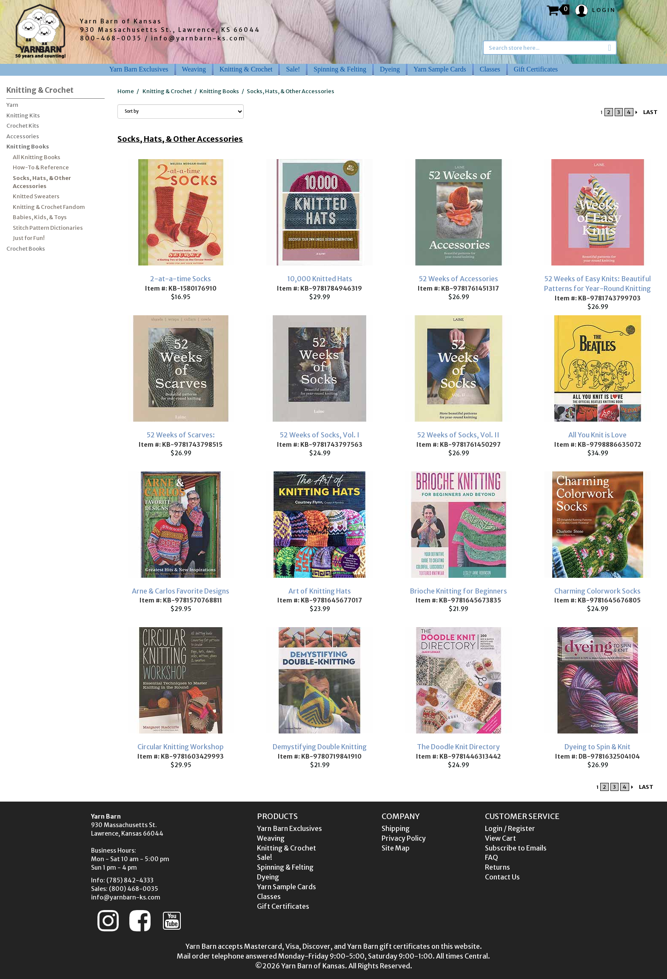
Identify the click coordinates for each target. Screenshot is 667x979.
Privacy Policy (404, 838)
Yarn (12, 104)
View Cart (500, 838)
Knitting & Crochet (245, 69)
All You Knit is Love (597, 435)
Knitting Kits (23, 115)
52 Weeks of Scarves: (181, 435)
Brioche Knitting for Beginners (458, 591)
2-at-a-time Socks (180, 278)
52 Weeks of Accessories (458, 278)
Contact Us (502, 877)
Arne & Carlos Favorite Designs (180, 591)
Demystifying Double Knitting (320, 746)
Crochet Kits (22, 125)
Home (125, 91)
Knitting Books (27, 146)
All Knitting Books (36, 157)
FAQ (491, 857)
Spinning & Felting (340, 69)
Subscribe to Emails (516, 848)
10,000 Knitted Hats (319, 278)
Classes (490, 69)
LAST (650, 112)
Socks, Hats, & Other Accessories (42, 182)
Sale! (293, 69)
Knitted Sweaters (36, 196)
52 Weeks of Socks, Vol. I (319, 435)
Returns (497, 867)
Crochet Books (25, 248)
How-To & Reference (41, 167)
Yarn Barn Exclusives (138, 69)
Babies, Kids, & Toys (40, 217)
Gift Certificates (536, 69)
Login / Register (510, 828)
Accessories (22, 136)
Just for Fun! (29, 238)
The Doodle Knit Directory (458, 746)
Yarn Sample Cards (439, 69)
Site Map (396, 848)
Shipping (396, 828)
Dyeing (390, 69)
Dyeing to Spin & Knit (597, 746)
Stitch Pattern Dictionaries (48, 227)
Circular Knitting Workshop (180, 746)
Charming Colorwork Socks (597, 591)
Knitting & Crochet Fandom (49, 207)
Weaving (194, 69)
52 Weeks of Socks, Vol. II (458, 435)
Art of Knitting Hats (319, 591)
